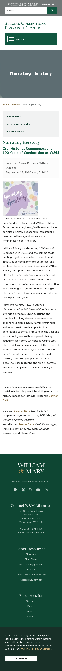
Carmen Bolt (22, 411)
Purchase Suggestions (30, 564)
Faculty (31, 606)
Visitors (31, 616)
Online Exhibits (15, 116)
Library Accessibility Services (31, 574)
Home (6, 104)
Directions (31, 554)
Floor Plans (31, 559)
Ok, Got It (21, 658)
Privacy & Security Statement (36, 648)
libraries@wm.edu (34, 532)
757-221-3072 (35, 529)
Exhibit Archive (15, 131)
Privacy (31, 569)
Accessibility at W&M (31, 579)
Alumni (31, 611)
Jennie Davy (26, 424)
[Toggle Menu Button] (10, 39)
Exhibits (16, 104)
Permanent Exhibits (18, 124)
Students (31, 601)
